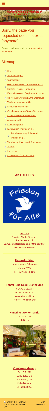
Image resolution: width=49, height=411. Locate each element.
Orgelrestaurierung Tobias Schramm (24, 111)
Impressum (12, 151)
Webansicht (40, 404)
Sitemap (22, 402)
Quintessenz (13, 80)
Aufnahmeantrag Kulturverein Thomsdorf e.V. (25, 135)
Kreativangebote (15, 124)
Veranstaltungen (15, 75)
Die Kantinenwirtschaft (18, 106)
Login (43, 402)
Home (10, 71)
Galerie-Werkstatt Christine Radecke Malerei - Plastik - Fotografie (25, 86)
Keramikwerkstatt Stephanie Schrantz (25, 93)
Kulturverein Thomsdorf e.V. (20, 129)
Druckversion (11, 402)
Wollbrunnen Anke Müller (19, 102)
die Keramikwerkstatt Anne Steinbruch (25, 98)
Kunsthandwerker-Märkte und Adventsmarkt (21, 117)
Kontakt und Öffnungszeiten (20, 155)
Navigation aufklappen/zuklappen (24, 3)
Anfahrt (10, 146)
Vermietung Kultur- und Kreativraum (24, 142)
